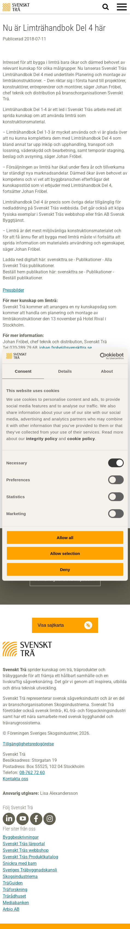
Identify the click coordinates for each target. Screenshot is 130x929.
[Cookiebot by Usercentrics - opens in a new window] (100, 356)
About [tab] (107, 371)
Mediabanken (16, 902)
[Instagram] (50, 819)
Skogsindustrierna (20, 876)
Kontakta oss (15, 778)
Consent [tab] (23, 371)
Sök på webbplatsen (109, 7)
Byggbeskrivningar (21, 837)
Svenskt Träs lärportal (24, 843)
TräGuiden (13, 883)
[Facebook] (36, 819)
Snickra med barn (20, 863)
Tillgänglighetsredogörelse (28, 743)
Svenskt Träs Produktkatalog (30, 856)
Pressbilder (13, 290)
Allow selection (65, 553)
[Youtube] (22, 819)
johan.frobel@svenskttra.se (65, 347)
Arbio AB (11, 909)
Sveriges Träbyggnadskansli (30, 870)
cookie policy (81, 438)
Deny (65, 569)
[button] (122, 7)
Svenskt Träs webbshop (26, 850)
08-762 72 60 (32, 772)
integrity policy (42, 438)
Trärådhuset (14, 896)
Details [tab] (65, 371)
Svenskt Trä (16, 7)
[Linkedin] (9, 819)
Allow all (65, 537)
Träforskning (15, 889)
